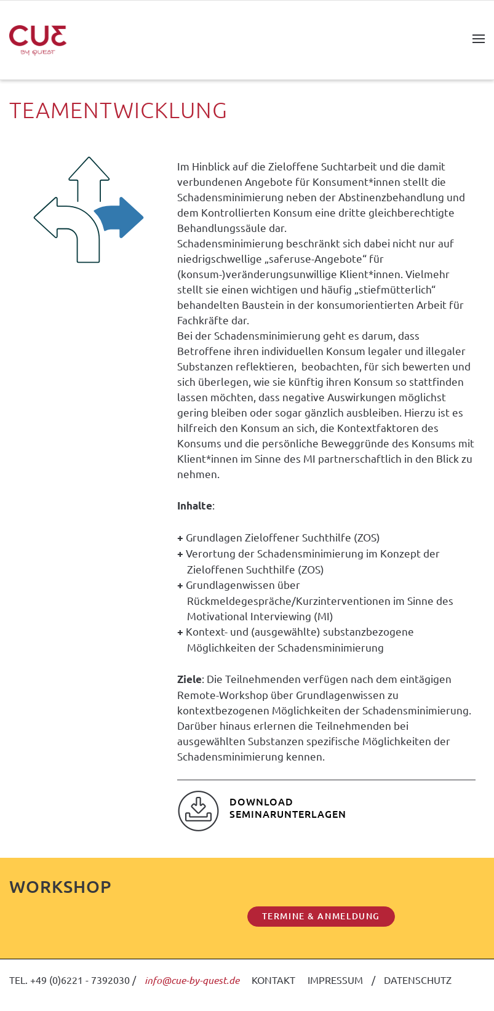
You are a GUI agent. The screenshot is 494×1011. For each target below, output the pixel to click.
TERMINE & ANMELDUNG (321, 916)
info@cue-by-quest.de (192, 979)
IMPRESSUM (335, 979)
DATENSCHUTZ (418, 979)
